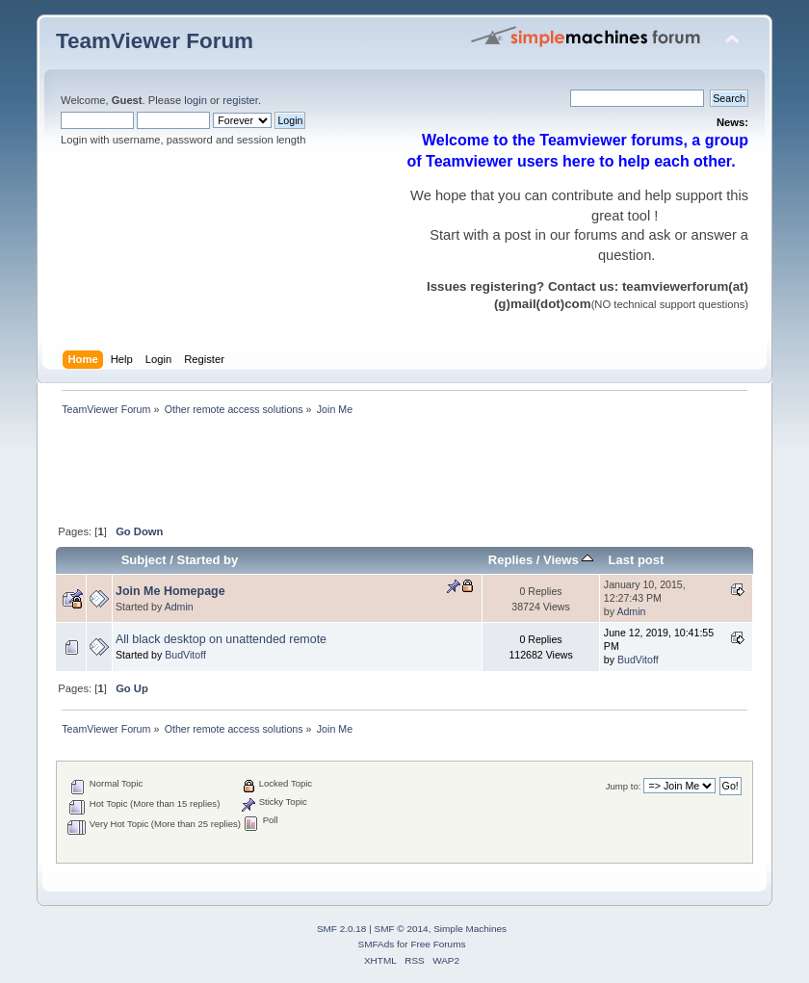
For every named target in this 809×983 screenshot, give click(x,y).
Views (568, 560)
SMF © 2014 (402, 928)
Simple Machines (470, 928)
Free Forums (437, 944)
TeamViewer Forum (154, 41)
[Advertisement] (406, 471)
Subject (144, 560)
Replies (510, 560)
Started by (208, 560)
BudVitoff (185, 654)
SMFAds (376, 944)
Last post (636, 560)
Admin (179, 606)
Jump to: (623, 786)
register (240, 100)
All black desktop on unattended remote (221, 639)
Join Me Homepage (170, 591)
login (195, 100)
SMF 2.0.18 (342, 928)
